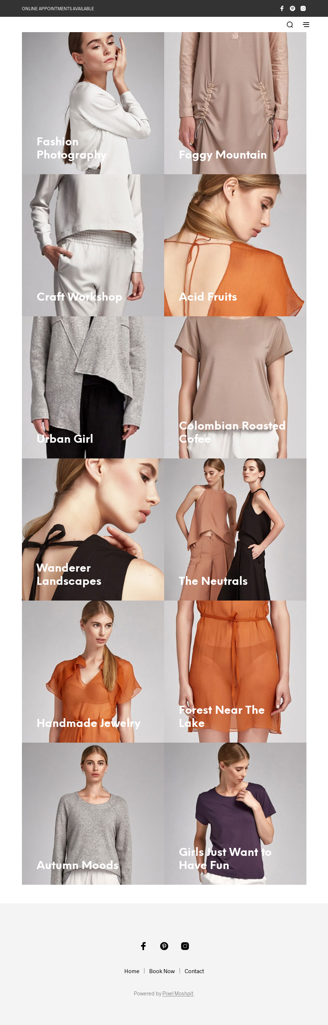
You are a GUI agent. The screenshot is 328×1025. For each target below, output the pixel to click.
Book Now (162, 971)
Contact (194, 971)
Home (131, 971)
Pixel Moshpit (177, 994)
